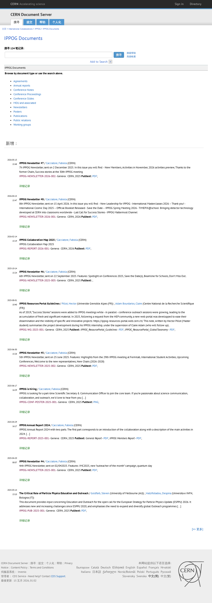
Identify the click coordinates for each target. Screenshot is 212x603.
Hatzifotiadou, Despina (158, 493)
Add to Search (99, 62)
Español (142, 567)
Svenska (141, 576)
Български (82, 567)
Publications (20, 116)
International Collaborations (20, 29)
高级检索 (131, 56)
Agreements (20, 81)
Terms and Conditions (42, 567)
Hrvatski (166, 567)
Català (95, 567)
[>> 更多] (197, 529)
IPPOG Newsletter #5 (31, 353)
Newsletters (20, 107)
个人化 (56, 22)
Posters (17, 111)
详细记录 (24, 186)
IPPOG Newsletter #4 (31, 461)
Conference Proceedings (27, 94)
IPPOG (38, 29)
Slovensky (128, 576)
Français (154, 567)
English (130, 567)
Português (152, 572)
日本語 (96, 572)
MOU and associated (24, 103)
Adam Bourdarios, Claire (128, 303)
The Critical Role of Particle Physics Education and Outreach (53, 493)
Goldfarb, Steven (100, 493)
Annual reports (21, 85)
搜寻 (16, 22)
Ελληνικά (118, 567)
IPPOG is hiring (28, 389)
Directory (195, 4)
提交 (29, 22)
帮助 (42, 22)
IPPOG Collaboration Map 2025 (37, 240)
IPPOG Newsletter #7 (31, 163)
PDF (94, 176)
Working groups (22, 124)
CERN (28, 4)
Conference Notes (23, 90)
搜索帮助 (131, 53)
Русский (166, 572)
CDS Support (58, 576)
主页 (4, 29)
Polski (141, 572)
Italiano (86, 572)
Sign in (179, 4)
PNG (95, 402)
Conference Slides (23, 98)
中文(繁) (166, 576)
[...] (84, 397)
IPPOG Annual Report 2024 (34, 425)
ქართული (109, 572)
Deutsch (106, 567)
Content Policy (19, 567)
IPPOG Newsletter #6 (31, 271)
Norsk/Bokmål (126, 572)
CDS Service (19, 576)
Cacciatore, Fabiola (56, 163)
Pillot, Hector (69, 303)
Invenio (22, 572)
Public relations (22, 120)
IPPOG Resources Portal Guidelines (39, 303)
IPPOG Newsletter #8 (31, 199)
